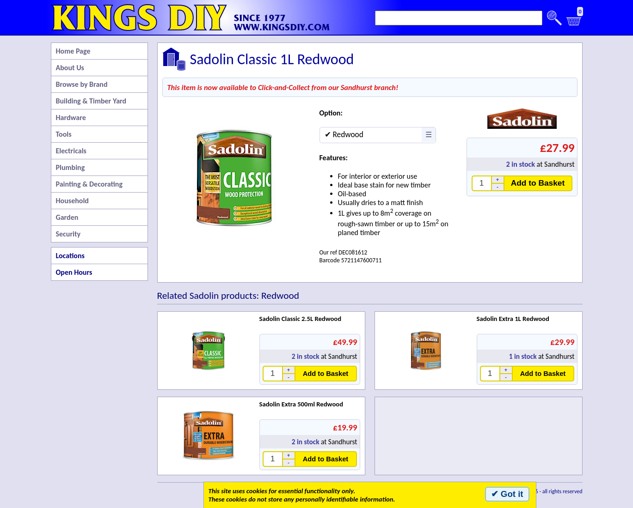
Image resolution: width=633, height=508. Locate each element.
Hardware (71, 117)
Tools (64, 134)
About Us (70, 67)
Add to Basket (538, 182)
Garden (67, 217)
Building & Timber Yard (91, 101)
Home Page (73, 51)
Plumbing (70, 167)
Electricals (71, 150)
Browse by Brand (82, 84)
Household (72, 200)
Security (68, 234)
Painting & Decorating (89, 184)
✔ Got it (507, 494)
